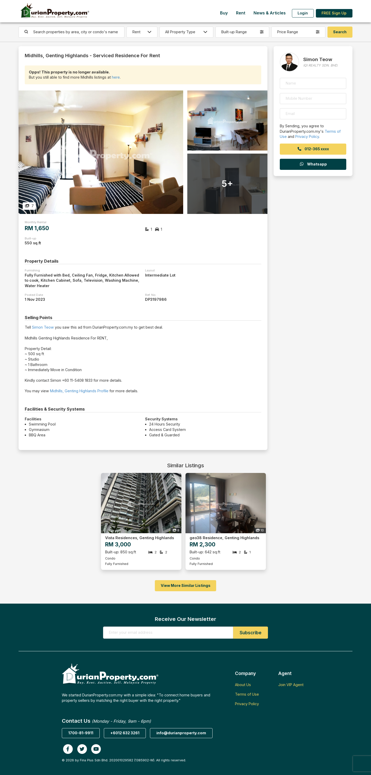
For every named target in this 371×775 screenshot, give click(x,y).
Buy (224, 13)
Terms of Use (247, 694)
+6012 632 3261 (124, 733)
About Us (243, 684)
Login (303, 13)
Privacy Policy (307, 136)
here (116, 77)
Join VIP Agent (290, 684)
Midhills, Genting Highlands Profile (79, 391)
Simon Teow (43, 327)
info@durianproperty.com (181, 733)
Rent (240, 13)
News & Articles (270, 13)
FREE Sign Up (334, 13)
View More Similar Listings (185, 585)
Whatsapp (313, 164)
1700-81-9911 (80, 733)
